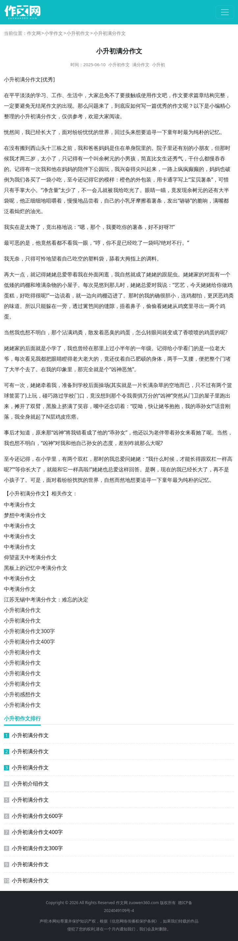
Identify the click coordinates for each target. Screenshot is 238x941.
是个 (104, 369)
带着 (72, 274)
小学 (51, 348)
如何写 (138, 105)
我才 (14, 158)
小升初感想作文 (22, 694)
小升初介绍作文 (26, 783)
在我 (46, 369)
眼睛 (150, 190)
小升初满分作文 (22, 610)
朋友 (204, 148)
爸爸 (93, 148)
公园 (98, 169)
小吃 (56, 179)
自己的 (112, 200)
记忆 (214, 132)
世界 (104, 132)
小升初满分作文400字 (29, 641)
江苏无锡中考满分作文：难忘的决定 (46, 599)
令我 (126, 395)
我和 (83, 148)
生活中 (75, 95)
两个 (214, 306)
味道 (14, 306)
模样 (109, 179)
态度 (108, 443)
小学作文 (53, 33)
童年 (172, 132)
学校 (83, 385)
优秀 (47, 79)
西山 (35, 148)
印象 (62, 369)
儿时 (120, 285)
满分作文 (140, 65)
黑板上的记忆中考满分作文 (35, 567)
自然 (125, 274)
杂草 (158, 385)
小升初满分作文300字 (29, 631)
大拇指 (128, 258)
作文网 (34, 33)
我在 (83, 274)
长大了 (49, 132)
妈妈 (104, 148)
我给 (118, 190)
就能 (52, 469)
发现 (181, 190)
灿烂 (19, 211)
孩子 (14, 480)
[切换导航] (225, 12)
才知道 (22, 432)
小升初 (158, 65)
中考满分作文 (20, 504)
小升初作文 (78, 33)
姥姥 (51, 274)
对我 (156, 285)
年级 (146, 348)
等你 (20, 469)
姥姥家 (191, 274)
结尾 (41, 105)
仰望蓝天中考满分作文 (30, 557)
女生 (162, 158)
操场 (104, 385)
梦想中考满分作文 (25, 515)
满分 (41, 116)
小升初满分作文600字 (33, 815)
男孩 (130, 158)
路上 (172, 169)
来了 (104, 105)
